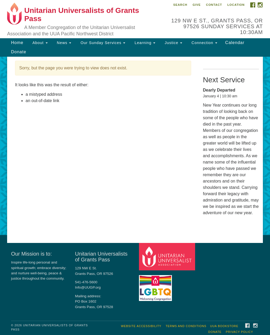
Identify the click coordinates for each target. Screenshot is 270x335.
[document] (135, 146)
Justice (172, 43)
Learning (144, 43)
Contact (214, 4)
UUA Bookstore (224, 326)
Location (236, 4)
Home (17, 42)
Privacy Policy (239, 331)
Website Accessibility (141, 326)
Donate (18, 52)
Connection (203, 43)
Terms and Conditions (186, 326)
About (39, 43)
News (63, 43)
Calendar (234, 42)
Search (180, 4)
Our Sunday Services (102, 43)
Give (196, 4)
